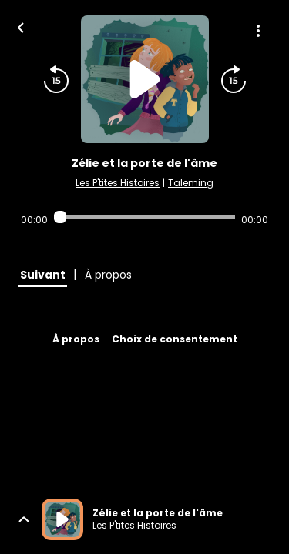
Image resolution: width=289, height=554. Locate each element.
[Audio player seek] (144, 217)
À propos (75, 338)
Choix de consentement (174, 338)
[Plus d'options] (258, 30)
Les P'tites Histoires (118, 182)
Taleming (190, 182)
